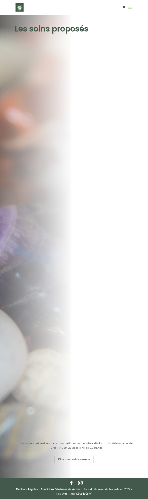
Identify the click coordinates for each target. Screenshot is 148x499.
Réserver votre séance (74, 459)
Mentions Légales (27, 489)
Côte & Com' (84, 493)
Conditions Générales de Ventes (60, 489)
